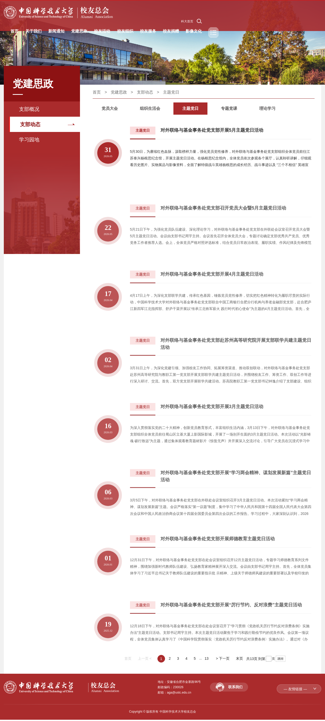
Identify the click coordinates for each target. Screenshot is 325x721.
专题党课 (229, 108)
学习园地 (29, 139)
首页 (97, 92)
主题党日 (171, 92)
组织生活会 (150, 108)
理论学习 (267, 108)
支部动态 (30, 124)
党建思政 (119, 92)
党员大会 (110, 108)
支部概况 (29, 109)
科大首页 (187, 21)
